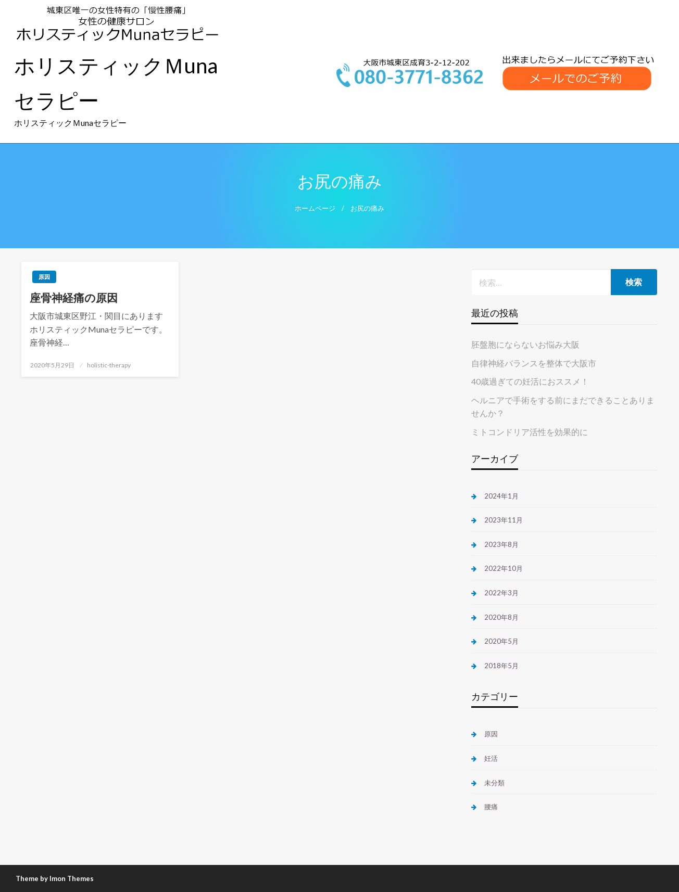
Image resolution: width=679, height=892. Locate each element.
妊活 (491, 758)
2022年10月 (503, 568)
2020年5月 (501, 641)
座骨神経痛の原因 (74, 297)
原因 (44, 276)
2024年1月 (501, 496)
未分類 (494, 783)
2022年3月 (501, 593)
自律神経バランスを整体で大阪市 (533, 363)
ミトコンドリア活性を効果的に (529, 432)
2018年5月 (501, 665)
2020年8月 (501, 617)
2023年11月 (503, 520)
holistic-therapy (109, 365)
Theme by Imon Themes (55, 878)
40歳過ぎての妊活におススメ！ (530, 381)
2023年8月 (501, 544)
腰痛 (491, 806)
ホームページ (315, 208)
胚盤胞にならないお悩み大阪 (525, 344)
